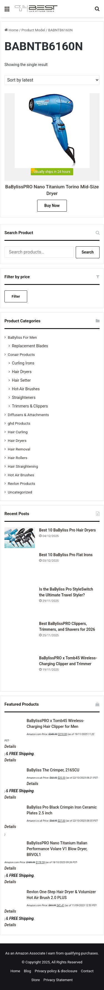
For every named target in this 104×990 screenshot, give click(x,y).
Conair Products (21, 354)
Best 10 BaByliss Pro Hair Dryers (67, 530)
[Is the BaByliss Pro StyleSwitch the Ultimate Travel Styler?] (19, 601)
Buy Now (52, 205)
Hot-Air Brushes (26, 389)
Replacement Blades (30, 346)
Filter (16, 296)
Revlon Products (21, 483)
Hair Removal (19, 449)
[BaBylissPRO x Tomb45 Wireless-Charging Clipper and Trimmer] (19, 670)
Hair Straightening (23, 466)
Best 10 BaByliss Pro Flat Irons (66, 555)
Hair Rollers (17, 457)
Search (88, 252)
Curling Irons (23, 363)
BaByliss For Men (22, 337)
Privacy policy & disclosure (56, 971)
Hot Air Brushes (21, 475)
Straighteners (23, 397)
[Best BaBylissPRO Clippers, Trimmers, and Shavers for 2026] (19, 636)
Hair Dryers (22, 371)
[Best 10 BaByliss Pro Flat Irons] (19, 567)
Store (35, 980)
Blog (27, 971)
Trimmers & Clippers (30, 406)
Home (13, 30)
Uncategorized (20, 492)
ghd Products (19, 423)
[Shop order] (52, 80)
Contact (87, 971)
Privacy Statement (58, 980)
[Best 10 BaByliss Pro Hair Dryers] (19, 537)
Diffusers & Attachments (28, 414)
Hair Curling (17, 432)
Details (10, 746)
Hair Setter (21, 380)
